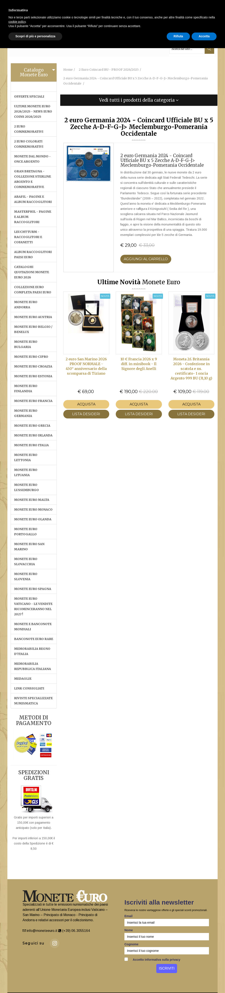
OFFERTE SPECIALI (29, 96)
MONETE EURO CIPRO (31, 357)
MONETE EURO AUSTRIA (33, 317)
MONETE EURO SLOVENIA (25, 576)
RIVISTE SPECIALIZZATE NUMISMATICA (33, 700)
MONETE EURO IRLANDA (33, 435)
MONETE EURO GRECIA (32, 426)
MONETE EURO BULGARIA (25, 344)
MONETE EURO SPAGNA (32, 589)
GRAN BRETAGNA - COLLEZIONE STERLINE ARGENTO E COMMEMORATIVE (32, 179)
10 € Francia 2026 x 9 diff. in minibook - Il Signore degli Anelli (139, 364)
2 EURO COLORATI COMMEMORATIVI (28, 144)
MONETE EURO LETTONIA (25, 457)
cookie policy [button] (17, 21)
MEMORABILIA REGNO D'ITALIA (32, 651)
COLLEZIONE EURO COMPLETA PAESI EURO (32, 289)
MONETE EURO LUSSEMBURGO (26, 487)
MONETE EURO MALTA (31, 500)
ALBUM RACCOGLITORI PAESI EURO (33, 254)
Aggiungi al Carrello (146, 259)
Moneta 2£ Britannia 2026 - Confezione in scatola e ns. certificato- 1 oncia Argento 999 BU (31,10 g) (191, 368)
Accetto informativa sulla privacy (152, 959)
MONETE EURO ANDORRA (25, 304)
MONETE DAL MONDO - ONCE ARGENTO (32, 158)
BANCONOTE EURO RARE (33, 639)
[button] (139, 100)
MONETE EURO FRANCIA (33, 401)
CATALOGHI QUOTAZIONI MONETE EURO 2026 (31, 272)
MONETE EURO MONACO (33, 509)
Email (128, 916)
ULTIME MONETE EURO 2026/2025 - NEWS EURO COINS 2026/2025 (33, 111)
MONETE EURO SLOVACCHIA (25, 561)
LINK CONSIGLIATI (29, 688)
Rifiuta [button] (178, 36)
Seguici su (33, 943)
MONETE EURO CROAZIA (33, 366)
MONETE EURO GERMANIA (25, 413)
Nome (128, 930)
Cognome (131, 944)
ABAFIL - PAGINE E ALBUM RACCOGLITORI (33, 199)
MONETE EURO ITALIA (31, 445)
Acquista (86, 404)
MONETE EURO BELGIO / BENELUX (33, 329)
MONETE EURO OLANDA (32, 519)
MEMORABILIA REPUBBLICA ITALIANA (32, 666)
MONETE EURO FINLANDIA (25, 388)
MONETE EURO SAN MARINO (29, 546)
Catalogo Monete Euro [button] (34, 72)
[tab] (34, 72)
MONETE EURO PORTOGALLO (25, 531)
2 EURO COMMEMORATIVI (28, 129)
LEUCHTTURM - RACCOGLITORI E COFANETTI (28, 237)
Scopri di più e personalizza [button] (35, 36)
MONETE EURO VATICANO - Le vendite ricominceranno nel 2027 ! (33, 606)
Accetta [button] (204, 36)
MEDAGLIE (22, 679)
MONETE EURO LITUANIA (25, 472)
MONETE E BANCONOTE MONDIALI (33, 626)
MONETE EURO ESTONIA (33, 376)
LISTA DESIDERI (86, 414)
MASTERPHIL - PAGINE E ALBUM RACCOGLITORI (32, 217)
